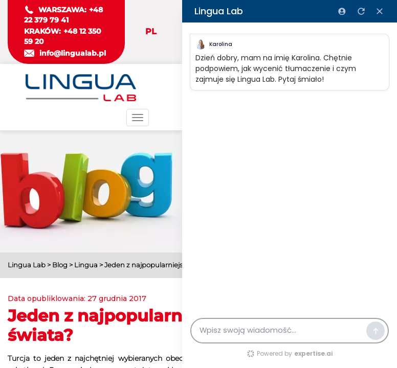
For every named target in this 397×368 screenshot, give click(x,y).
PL (151, 31)
